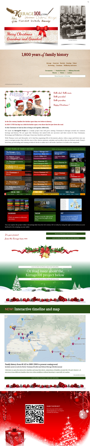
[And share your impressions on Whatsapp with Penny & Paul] (45, 279)
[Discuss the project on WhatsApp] (62, 76)
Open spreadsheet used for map (79, 374)
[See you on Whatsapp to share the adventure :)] (66, 233)
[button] (88, 2)
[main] (45, 54)
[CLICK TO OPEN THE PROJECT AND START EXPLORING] (66, 238)
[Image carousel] (73, 23)
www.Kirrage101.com (52, 410)
